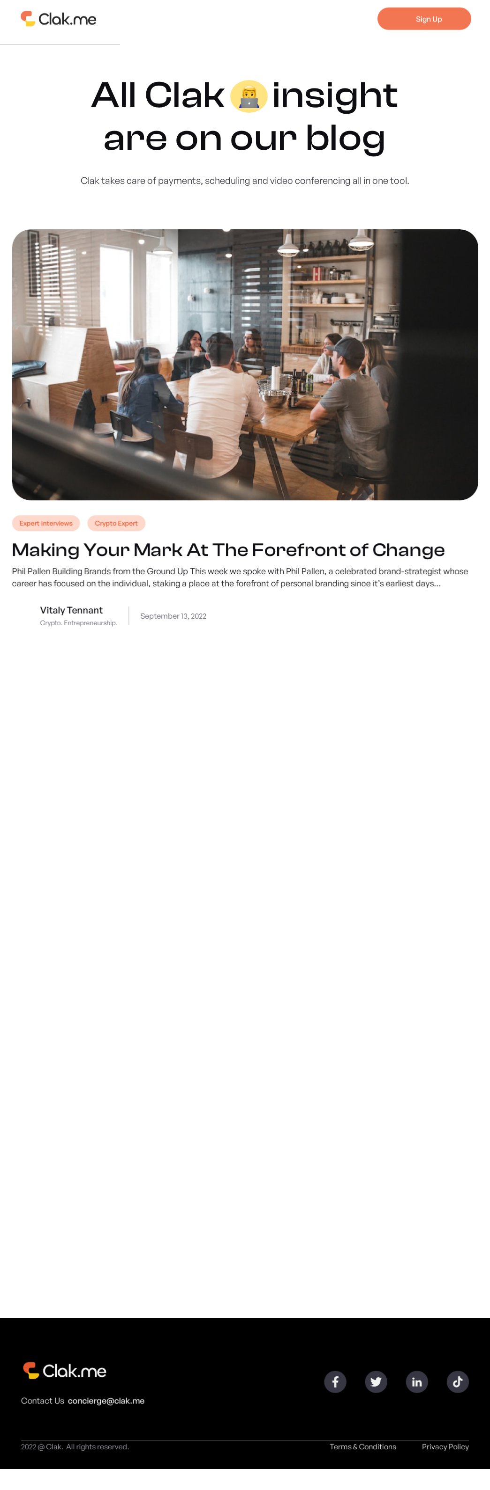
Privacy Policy (441, 1450)
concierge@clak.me (109, 1404)
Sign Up (429, 14)
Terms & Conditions (360, 1450)
